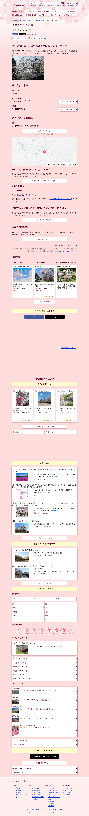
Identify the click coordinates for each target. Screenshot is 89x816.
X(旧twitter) (22, 34)
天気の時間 (68, 790)
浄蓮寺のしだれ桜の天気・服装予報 (44, 181)
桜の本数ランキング (67, 101)
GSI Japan (63, 164)
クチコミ (32, 38)
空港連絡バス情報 (38, 797)
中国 (68, 5)
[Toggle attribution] (75, 164)
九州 (75, 5)
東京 (14, 599)
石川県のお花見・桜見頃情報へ (22, 768)
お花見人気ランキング (68, 109)
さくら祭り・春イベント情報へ (44, 583)
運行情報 (18, 792)
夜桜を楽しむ (31, 15)
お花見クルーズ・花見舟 (21, 679)
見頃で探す (31, 11)
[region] (44, 151)
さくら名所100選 (44, 11)
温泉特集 (51, 806)
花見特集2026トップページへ (22, 772)
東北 (52, 5)
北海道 (48, 5)
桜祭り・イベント (57, 15)
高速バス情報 (36, 795)
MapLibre (55, 164)
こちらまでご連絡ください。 (68, 251)
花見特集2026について (44, 763)
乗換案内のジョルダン (39, 809)
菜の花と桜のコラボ (20, 675)
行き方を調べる (44, 131)
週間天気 (41, 38)
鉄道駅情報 (35, 788)
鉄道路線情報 (36, 790)
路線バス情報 (36, 792)
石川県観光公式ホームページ (61, 199)
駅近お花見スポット (20, 667)
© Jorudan (71, 164)
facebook (15, 34)
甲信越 (57, 5)
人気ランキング (18, 15)
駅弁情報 (68, 792)
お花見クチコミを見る (21, 740)
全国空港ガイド (37, 799)
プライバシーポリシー (54, 809)
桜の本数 (49, 432)
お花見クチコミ (58, 11)
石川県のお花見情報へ (44, 301)
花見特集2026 (18, 5)
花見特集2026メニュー (18, 11)
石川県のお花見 (39, 20)
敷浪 (19, 195)
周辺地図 (24, 38)
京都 (35, 599)
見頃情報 (15, 38)
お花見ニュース (44, 15)
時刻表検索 (19, 788)
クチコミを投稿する (44, 220)
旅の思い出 (68, 795)
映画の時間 (68, 788)
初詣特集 (51, 803)
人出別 (16, 432)
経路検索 (18, 790)
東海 (64, 5)
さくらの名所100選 (20, 659)
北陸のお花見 (27, 20)
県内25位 (30, 34)
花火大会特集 (52, 790)
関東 (40, 5)
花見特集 (51, 788)
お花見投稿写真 (71, 11)
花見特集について (70, 15)
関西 (43, 5)
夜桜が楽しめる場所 (20, 663)
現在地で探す (71, 3)
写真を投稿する (44, 239)
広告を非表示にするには (68, 348)
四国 (71, 5)
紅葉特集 (51, 801)
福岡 (57, 599)
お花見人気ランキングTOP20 (44, 426)
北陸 (61, 5)
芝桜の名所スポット (20, 671)
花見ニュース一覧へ (44, 538)
